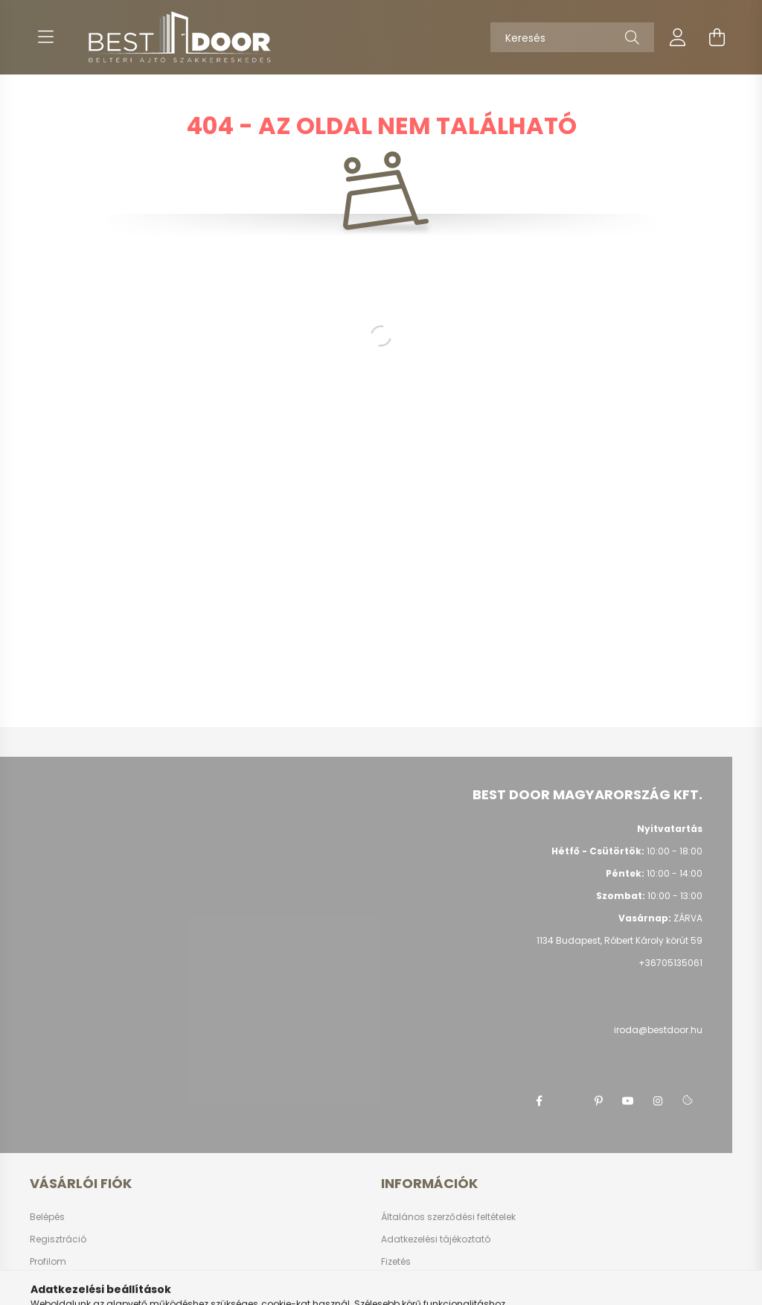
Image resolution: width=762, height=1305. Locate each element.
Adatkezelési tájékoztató (435, 1239)
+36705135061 (670, 962)
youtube (628, 1101)
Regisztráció (58, 1239)
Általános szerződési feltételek (448, 1217)
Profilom (48, 1262)
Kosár (43, 1284)
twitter (568, 1101)
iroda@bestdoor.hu (658, 1029)
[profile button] (678, 37)
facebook (539, 1101)
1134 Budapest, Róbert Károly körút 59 (619, 940)
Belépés (47, 1217)
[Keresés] (572, 37)
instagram (658, 1101)
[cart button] (716, 37)
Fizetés (396, 1262)
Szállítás (400, 1284)
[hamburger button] (45, 37)
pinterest (598, 1101)
